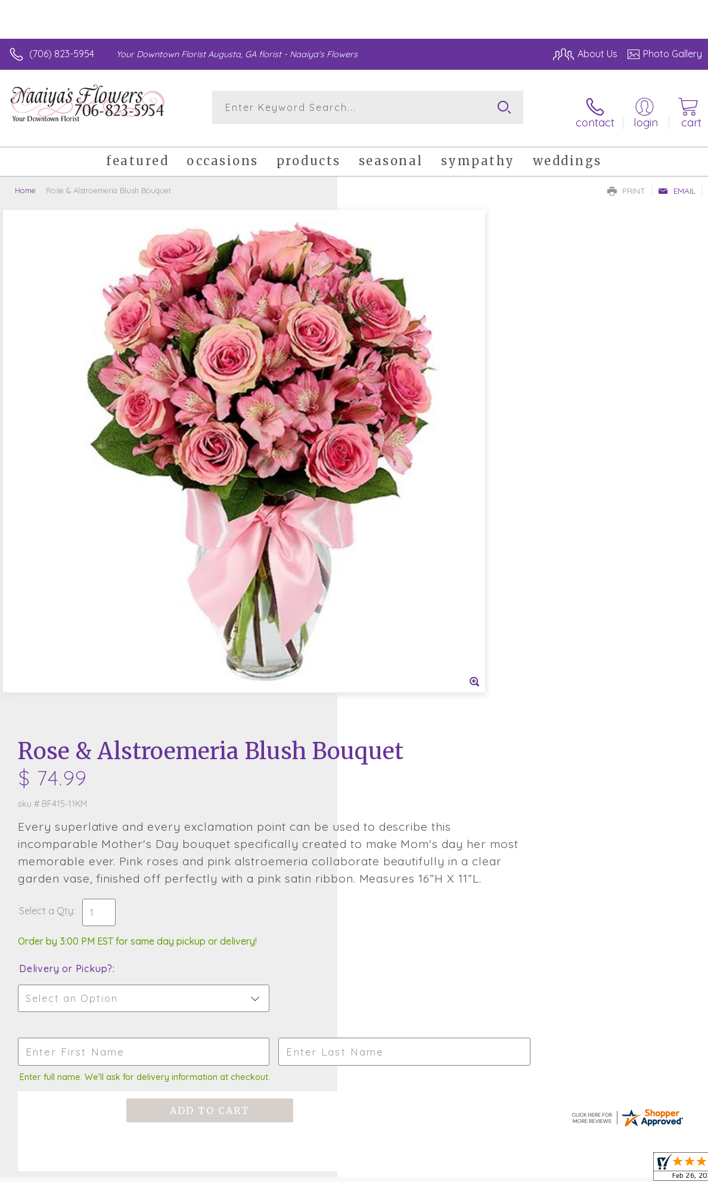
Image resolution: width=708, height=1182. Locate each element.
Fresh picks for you (354, 754)
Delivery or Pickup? (403, 487)
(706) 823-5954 (61, 54)
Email (676, 182)
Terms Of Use (527, 1169)
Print (626, 182)
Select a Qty (383, 429)
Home (25, 182)
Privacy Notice (597, 1169)
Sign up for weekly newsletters (354, 820)
